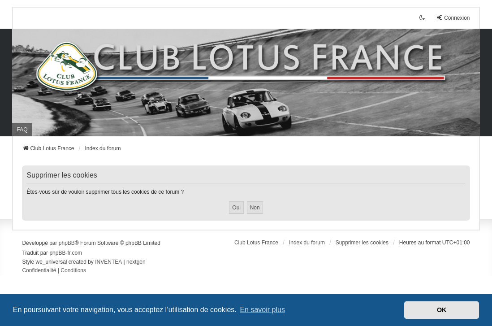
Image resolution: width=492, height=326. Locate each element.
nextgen (136, 262)
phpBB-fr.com (65, 253)
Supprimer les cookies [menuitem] (362, 242)
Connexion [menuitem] (453, 17)
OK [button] (442, 309)
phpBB (67, 243)
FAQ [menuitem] (22, 129)
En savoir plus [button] (262, 309)
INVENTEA (108, 262)
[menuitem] (39, 271)
